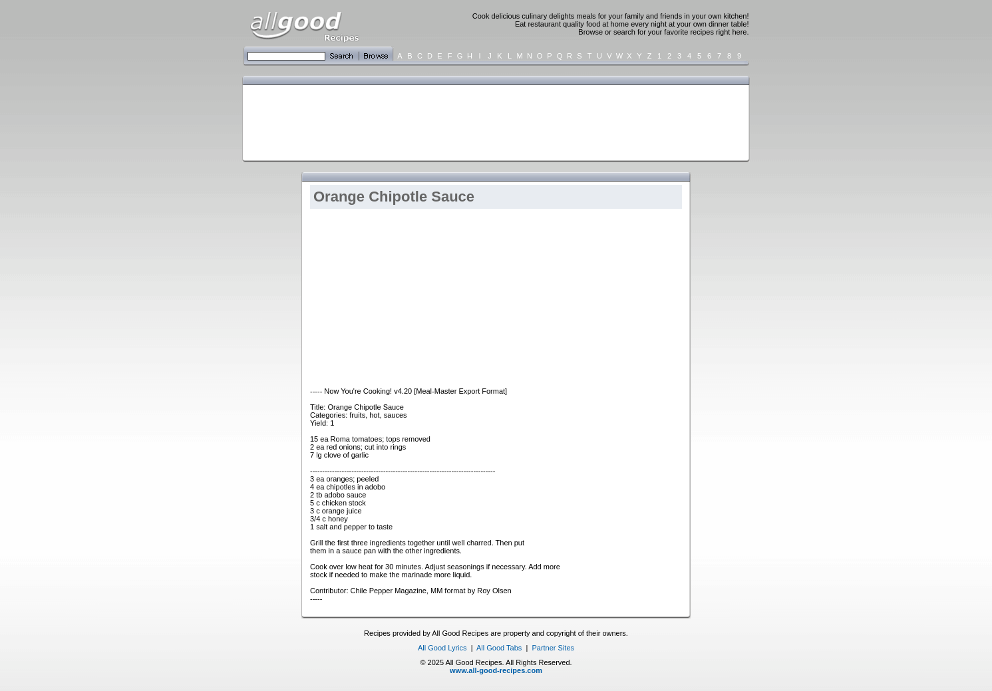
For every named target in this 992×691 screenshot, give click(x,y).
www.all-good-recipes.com (496, 670)
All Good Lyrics (442, 648)
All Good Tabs (499, 648)
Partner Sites (553, 648)
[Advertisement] (493, 122)
